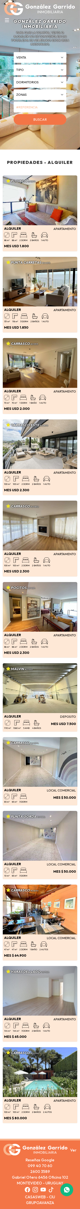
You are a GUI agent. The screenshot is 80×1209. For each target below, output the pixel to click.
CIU (52, 1196)
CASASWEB (35, 1196)
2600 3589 (40, 1171)
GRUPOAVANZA (40, 1202)
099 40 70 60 (40, 1165)
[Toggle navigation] (7, 20)
